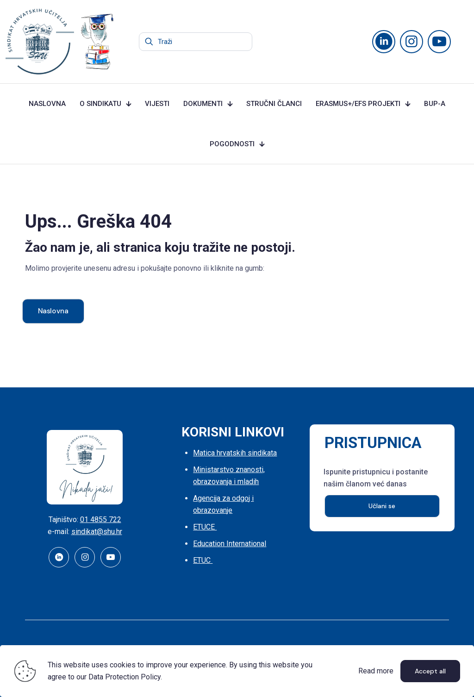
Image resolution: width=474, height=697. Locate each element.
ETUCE (205, 527)
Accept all (430, 671)
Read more (375, 670)
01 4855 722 (100, 519)
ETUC (202, 560)
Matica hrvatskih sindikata (235, 452)
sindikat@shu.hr (96, 531)
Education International (229, 543)
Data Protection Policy (124, 676)
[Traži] (195, 41)
